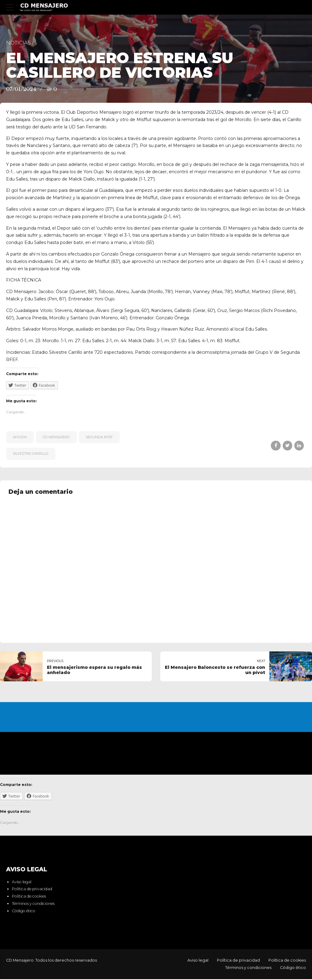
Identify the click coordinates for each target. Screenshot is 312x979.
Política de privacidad (32, 889)
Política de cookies (29, 896)
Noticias (18, 43)
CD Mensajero (56, 437)
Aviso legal (21, 882)
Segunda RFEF (99, 437)
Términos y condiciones (33, 903)
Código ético (23, 911)
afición (20, 437)
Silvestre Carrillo (30, 453)
